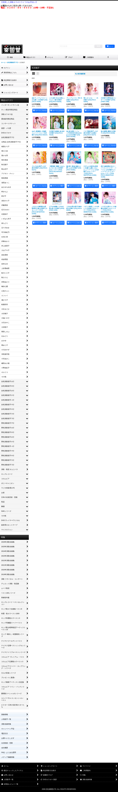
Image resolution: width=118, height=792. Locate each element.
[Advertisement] (59, 26)
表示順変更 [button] (80, 74)
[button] (108, 57)
